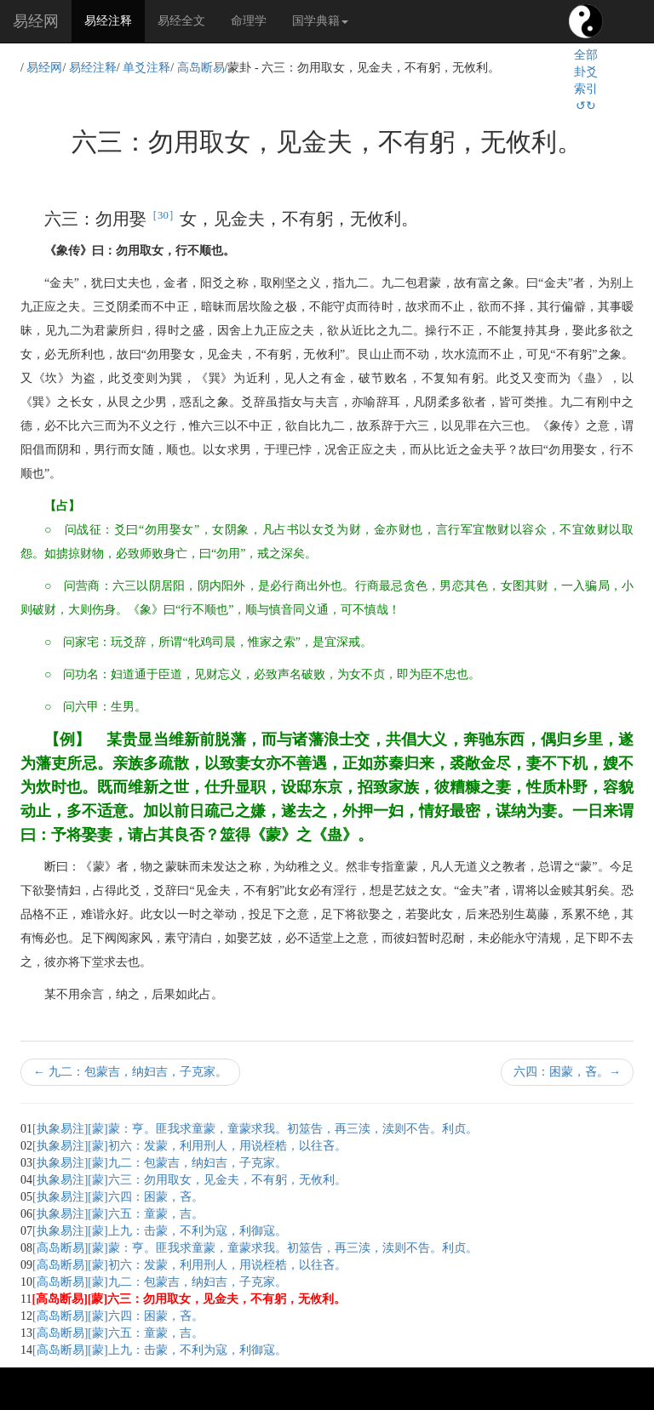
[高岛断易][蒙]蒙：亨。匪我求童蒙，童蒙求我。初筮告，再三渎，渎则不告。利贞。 (255, 1248)
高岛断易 (201, 67)
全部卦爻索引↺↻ (586, 80)
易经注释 (114, 19)
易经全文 (181, 20)
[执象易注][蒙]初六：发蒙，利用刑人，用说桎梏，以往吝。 (189, 1145)
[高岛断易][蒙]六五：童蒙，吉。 (118, 1333)
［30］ (163, 215)
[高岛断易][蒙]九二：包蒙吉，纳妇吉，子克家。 (159, 1282)
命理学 (249, 20)
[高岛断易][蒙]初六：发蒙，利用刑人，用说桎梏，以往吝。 (189, 1265)
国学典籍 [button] (320, 20)
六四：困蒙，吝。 (567, 1071)
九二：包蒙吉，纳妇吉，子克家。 (130, 1071)
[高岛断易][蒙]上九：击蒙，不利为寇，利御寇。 (159, 1350)
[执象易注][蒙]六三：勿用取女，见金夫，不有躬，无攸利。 (189, 1179)
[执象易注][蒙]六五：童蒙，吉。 (118, 1213)
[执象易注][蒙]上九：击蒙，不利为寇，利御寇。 (159, 1230)
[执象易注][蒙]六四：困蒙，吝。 (118, 1196)
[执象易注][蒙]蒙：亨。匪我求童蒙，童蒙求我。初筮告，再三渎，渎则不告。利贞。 (255, 1128)
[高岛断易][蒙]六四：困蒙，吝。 (118, 1316)
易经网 (36, 21)
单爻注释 (146, 67)
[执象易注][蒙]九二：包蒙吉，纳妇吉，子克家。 (159, 1162)
